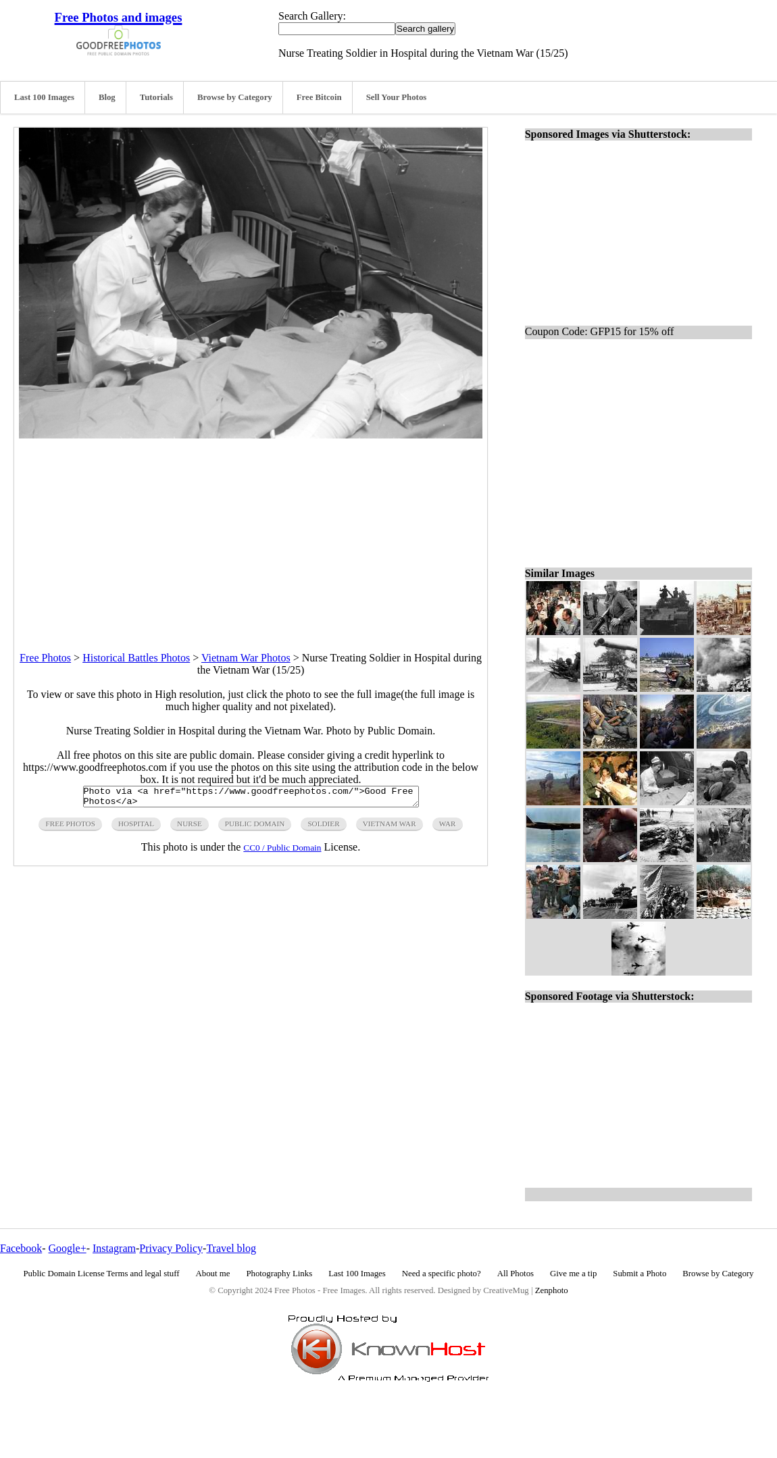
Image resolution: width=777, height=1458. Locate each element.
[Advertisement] (250, 533)
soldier (323, 828)
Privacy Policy (171, 1248)
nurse (189, 828)
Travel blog (231, 1248)
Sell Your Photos (396, 97)
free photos (70, 828)
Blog (107, 97)
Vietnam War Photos (246, 657)
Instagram (114, 1248)
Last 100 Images (44, 97)
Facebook (21, 1248)
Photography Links (279, 1273)
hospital (136, 828)
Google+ (67, 1248)
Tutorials (156, 97)
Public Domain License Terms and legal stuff (102, 1273)
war (447, 828)
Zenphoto (551, 1290)
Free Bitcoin (319, 97)
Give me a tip (573, 1273)
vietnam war (389, 828)
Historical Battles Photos (136, 657)
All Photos (515, 1273)
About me (213, 1273)
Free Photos (45, 657)
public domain (255, 828)
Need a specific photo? (441, 1273)
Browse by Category (234, 97)
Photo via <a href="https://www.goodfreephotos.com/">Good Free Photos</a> (251, 798)
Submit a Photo (639, 1273)
